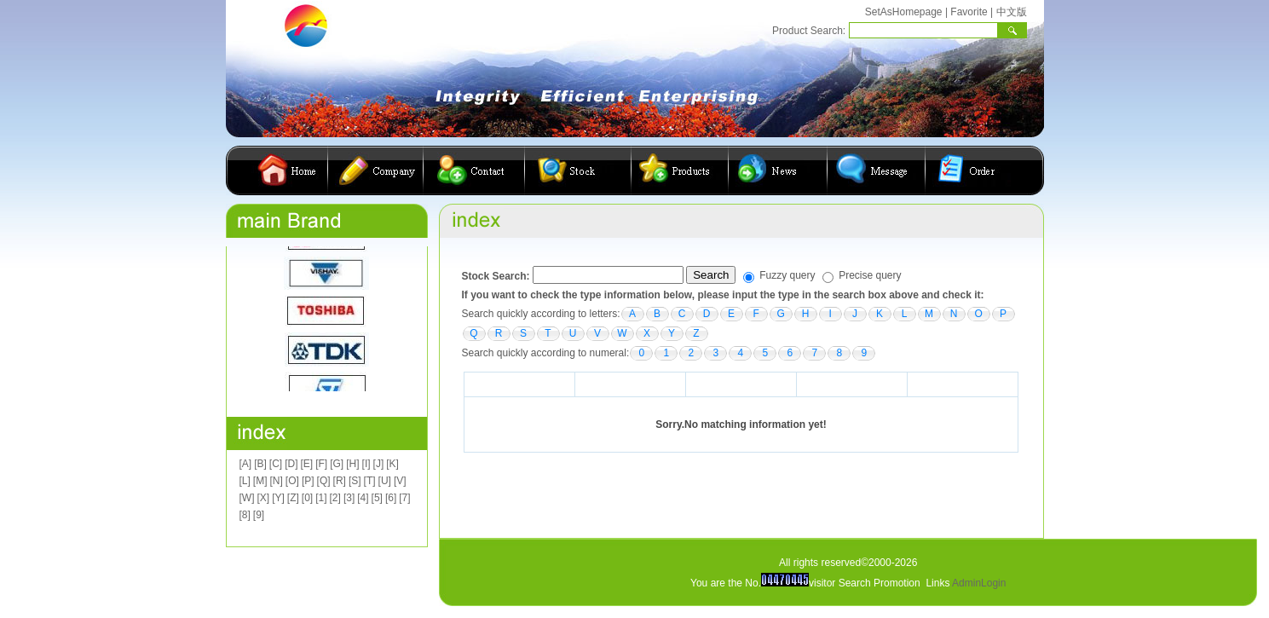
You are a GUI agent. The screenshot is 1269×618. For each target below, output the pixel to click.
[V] (400, 481)
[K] (392, 464)
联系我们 (474, 170)
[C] (275, 464)
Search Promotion (879, 583)
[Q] (324, 481)
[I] (366, 464)
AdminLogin (979, 583)
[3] (349, 498)
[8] (245, 515)
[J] (378, 464)
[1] (320, 498)
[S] (355, 481)
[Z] (293, 498)
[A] (245, 464)
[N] (276, 481)
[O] (292, 481)
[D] (291, 464)
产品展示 (680, 170)
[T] (370, 481)
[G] (336, 464)
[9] (258, 515)
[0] (307, 498)
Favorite (968, 12)
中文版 (1011, 12)
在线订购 (968, 170)
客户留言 (877, 170)
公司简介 (376, 170)
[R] (339, 481)
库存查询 (578, 170)
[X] (263, 498)
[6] (390, 498)
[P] (308, 481)
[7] (404, 498)
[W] (247, 498)
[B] (260, 464)
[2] (335, 498)
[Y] (278, 498)
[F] (321, 464)
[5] (377, 498)
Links (937, 583)
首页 (289, 170)
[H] (352, 464)
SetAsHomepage (904, 12)
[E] (307, 464)
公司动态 (778, 170)
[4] (362, 498)
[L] (245, 481)
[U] (384, 481)
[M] (260, 481)
